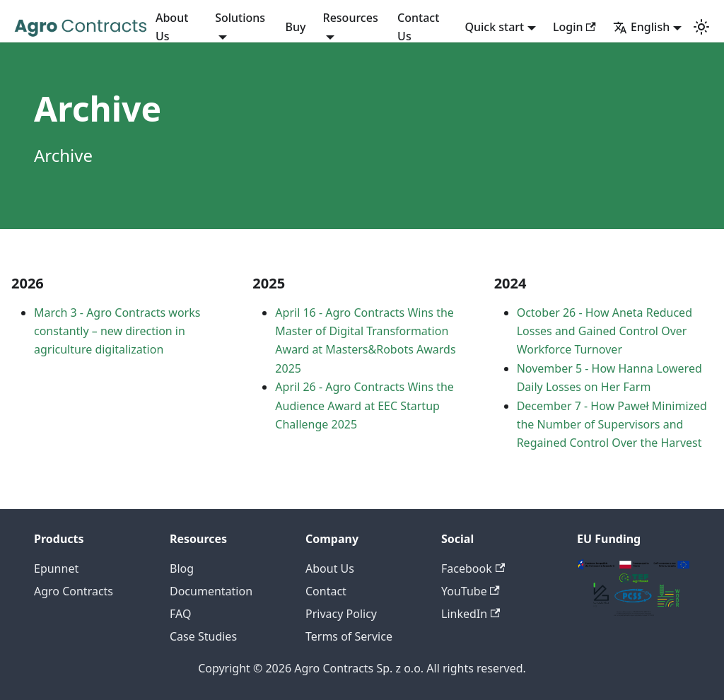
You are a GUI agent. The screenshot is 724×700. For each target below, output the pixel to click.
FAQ (180, 614)
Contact (325, 591)
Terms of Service (348, 636)
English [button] (641, 27)
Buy (296, 27)
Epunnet (56, 568)
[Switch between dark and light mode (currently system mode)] (701, 27)
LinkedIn (470, 614)
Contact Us (418, 27)
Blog (182, 568)
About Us (172, 27)
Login (574, 27)
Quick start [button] (494, 27)
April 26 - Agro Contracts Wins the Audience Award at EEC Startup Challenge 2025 (364, 405)
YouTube (470, 591)
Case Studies (203, 636)
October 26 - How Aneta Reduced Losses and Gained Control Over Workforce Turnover (604, 331)
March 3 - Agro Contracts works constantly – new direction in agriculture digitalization (117, 331)
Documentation (211, 591)
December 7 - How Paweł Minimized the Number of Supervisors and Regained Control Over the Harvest (612, 424)
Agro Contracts (73, 591)
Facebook (473, 568)
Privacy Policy (341, 614)
